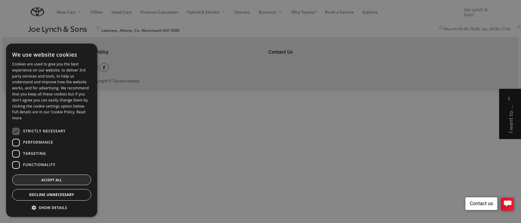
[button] (51, 208)
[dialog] (260, 111)
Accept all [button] (51, 180)
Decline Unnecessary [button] (51, 194)
